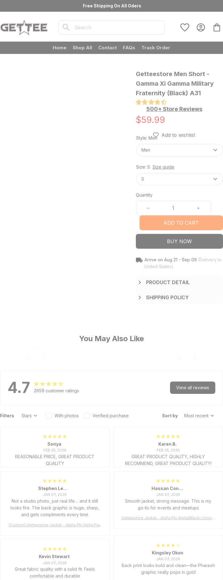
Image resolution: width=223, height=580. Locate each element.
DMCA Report (45, 575)
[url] (57, 518)
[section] (174, 109)
